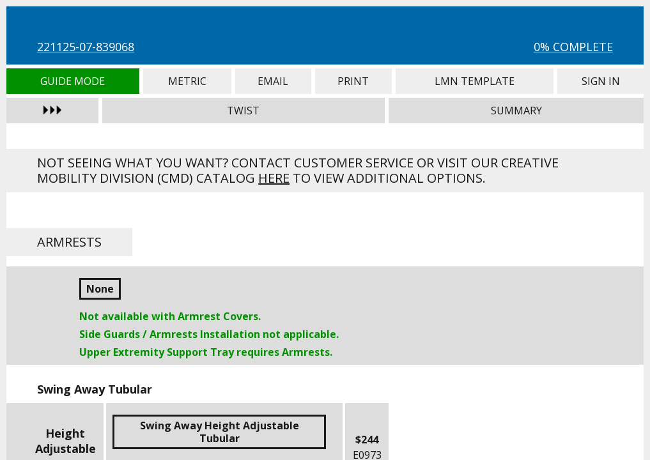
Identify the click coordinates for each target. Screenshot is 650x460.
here (274, 178)
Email (273, 81)
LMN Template (475, 81)
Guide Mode (72, 81)
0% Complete (573, 46)
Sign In (600, 81)
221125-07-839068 (85, 46)
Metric (187, 81)
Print (353, 81)
